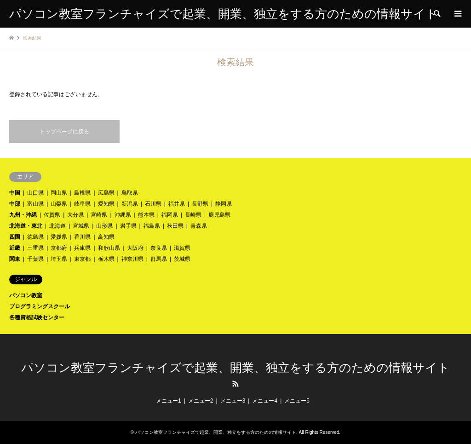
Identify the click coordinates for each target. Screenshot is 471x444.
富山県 (35, 204)
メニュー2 (200, 401)
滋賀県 (182, 248)
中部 (14, 204)
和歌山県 (109, 248)
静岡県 (223, 204)
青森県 (198, 226)
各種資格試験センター (36, 317)
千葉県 (35, 259)
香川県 (82, 237)
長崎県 (193, 215)
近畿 (14, 248)
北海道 (57, 226)
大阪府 (135, 248)
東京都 (82, 259)
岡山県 (59, 193)
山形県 (104, 226)
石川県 (153, 204)
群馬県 (158, 259)
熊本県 (146, 215)
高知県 (106, 237)
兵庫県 (82, 248)
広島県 (106, 193)
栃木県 (106, 259)
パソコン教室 (25, 295)
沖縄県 (123, 215)
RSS (235, 384)
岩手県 (128, 226)
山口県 (35, 193)
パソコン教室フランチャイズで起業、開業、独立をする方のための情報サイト (235, 368)
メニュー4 (264, 401)
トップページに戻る (64, 131)
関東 (14, 259)
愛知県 (106, 204)
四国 (14, 237)
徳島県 (35, 237)
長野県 (200, 204)
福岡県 (169, 215)
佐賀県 (52, 215)
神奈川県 (132, 259)
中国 (14, 193)
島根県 (82, 193)
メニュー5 (297, 401)
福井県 (176, 204)
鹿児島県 (219, 215)
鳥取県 (129, 193)
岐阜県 (82, 204)
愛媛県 (59, 237)
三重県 (35, 248)
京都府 (59, 248)
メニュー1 (168, 401)
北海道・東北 (25, 226)
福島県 (152, 226)
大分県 (75, 215)
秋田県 (175, 226)
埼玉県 (59, 259)
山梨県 (59, 204)
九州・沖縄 (23, 215)
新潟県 (129, 204)
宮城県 (81, 226)
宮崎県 (99, 215)
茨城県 (182, 259)
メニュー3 (233, 401)
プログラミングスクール (39, 306)
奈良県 (158, 248)
